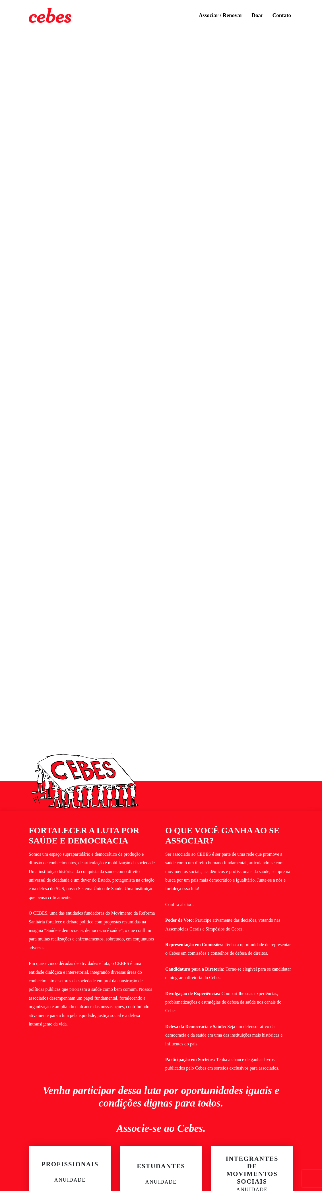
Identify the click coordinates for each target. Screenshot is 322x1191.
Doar (257, 15)
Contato (282, 15)
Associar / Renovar (221, 15)
